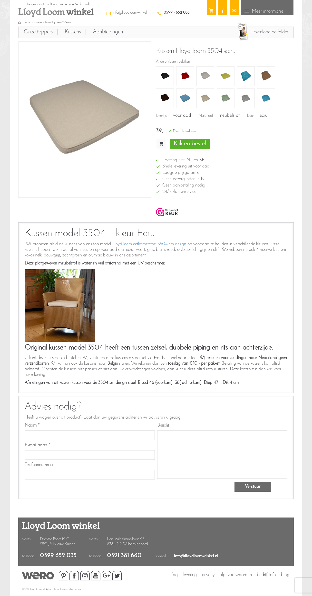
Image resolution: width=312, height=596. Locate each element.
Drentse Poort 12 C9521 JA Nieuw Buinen (57, 541)
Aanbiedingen (108, 32)
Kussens (38, 22)
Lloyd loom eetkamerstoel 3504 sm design (149, 244)
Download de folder (269, 31)
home (27, 22)
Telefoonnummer (39, 464)
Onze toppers (38, 32)
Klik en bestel (190, 143)
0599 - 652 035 (177, 12)
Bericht (163, 425)
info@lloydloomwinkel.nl (131, 12)
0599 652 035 (58, 555)
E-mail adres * (37, 444)
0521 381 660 (124, 555)
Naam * (32, 425)
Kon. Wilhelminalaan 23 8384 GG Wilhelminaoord (127, 541)
